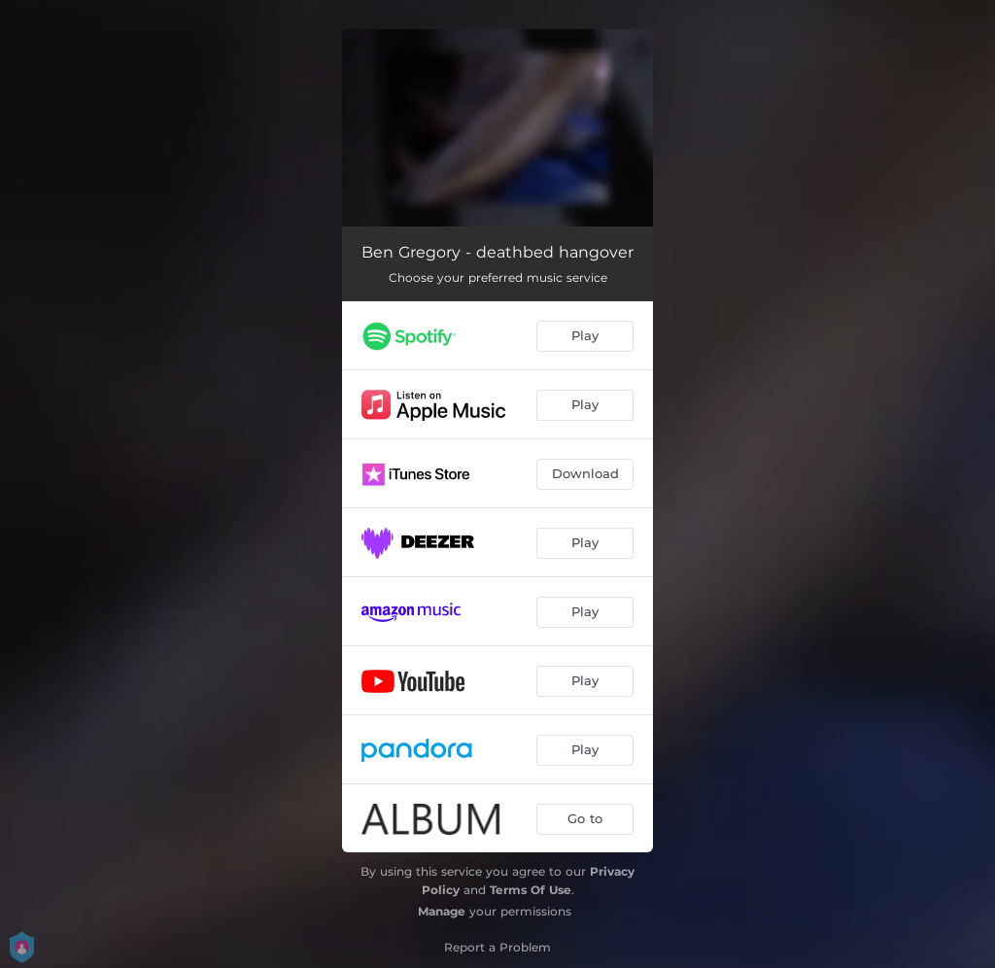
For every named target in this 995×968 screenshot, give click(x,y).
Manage (441, 911)
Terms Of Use (530, 889)
